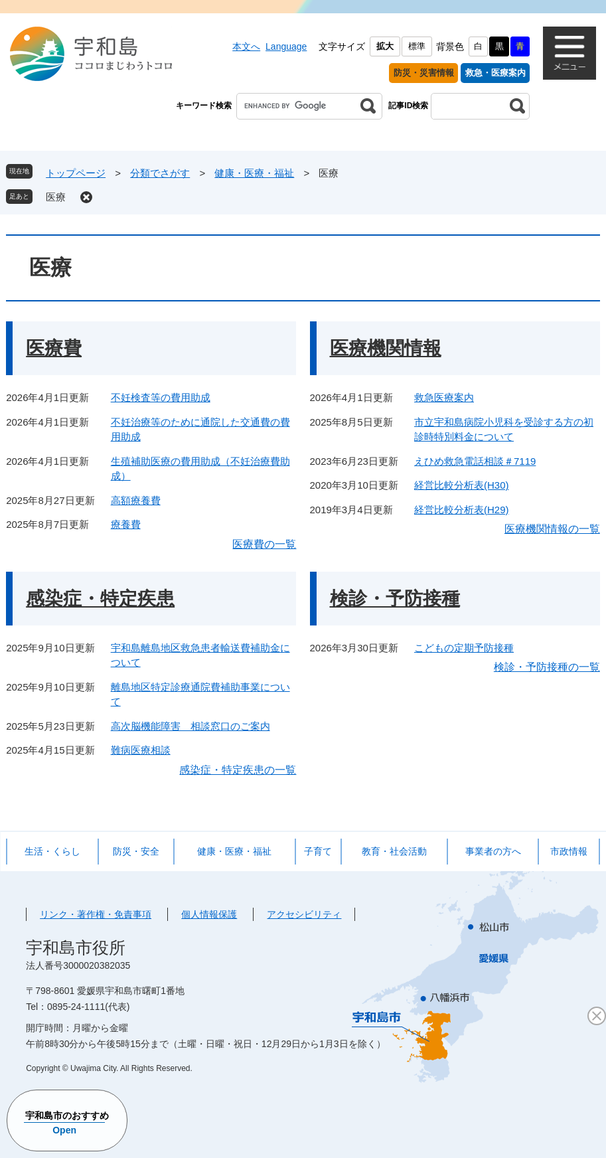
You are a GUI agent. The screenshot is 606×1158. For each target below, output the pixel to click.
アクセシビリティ (304, 914)
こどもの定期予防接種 (464, 647)
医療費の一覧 (264, 544)
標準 (416, 46)
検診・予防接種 (395, 598)
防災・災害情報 (424, 73)
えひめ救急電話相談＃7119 (475, 461)
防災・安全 (136, 851)
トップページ (76, 173)
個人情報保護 (209, 914)
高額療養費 (136, 500)
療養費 (126, 524)
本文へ (246, 46)
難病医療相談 (141, 750)
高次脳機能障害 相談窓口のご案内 (190, 726)
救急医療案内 (444, 397)
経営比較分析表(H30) (461, 485)
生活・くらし (52, 851)
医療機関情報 (385, 348)
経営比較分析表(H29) (461, 509)
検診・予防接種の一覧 (547, 667)
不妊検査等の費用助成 (160, 397)
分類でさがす (160, 173)
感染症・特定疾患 (100, 598)
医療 (56, 197)
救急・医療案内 (495, 73)
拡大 (385, 46)
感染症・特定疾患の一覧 (237, 770)
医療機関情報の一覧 (552, 529)
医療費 (54, 348)
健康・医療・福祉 (254, 173)
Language (286, 46)
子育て (318, 851)
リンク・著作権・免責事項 (95, 914)
